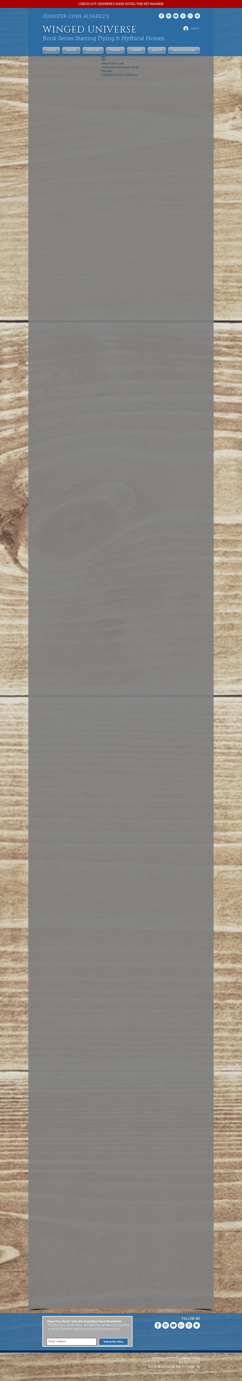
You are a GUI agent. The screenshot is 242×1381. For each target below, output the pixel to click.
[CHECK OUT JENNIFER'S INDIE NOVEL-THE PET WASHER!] (121, 4)
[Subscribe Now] (113, 1341)
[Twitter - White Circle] (197, 16)
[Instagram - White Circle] (168, 16)
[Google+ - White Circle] (190, 16)
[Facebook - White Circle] (161, 16)
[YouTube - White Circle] (175, 16)
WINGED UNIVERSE (90, 30)
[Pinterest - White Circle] (183, 16)
